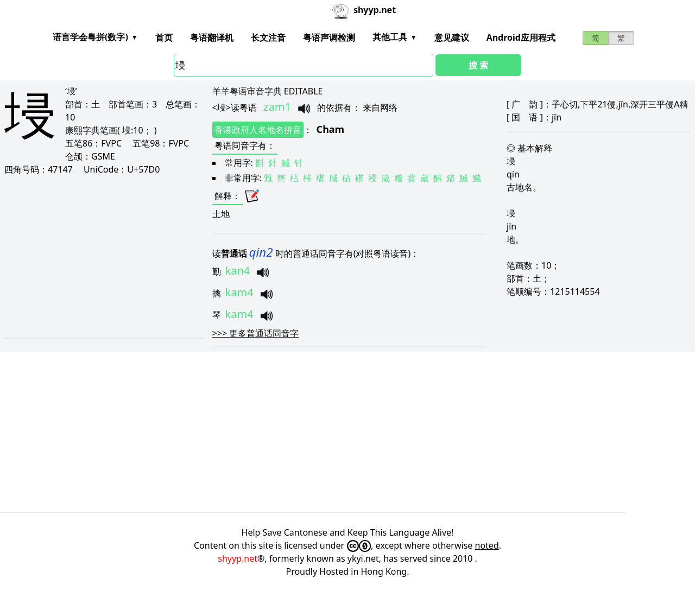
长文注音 (268, 37)
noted (487, 545)
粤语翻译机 (211, 37)
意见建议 (451, 37)
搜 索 (478, 65)
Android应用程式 (520, 37)
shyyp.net (237, 558)
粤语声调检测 (329, 37)
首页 (164, 37)
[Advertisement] (102, 256)
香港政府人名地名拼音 (257, 130)
